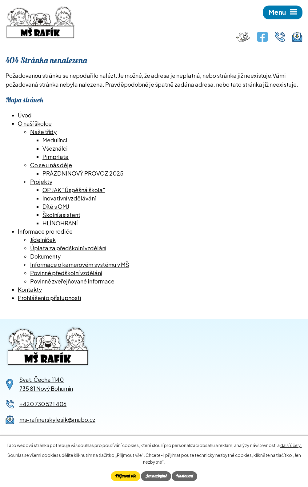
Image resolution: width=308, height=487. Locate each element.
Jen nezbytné (156, 476)
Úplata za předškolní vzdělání (68, 247)
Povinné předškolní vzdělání (66, 272)
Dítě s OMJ (55, 206)
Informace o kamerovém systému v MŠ (79, 264)
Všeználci (55, 148)
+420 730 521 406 (42, 403)
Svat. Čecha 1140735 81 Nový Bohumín (46, 384)
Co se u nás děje (51, 164)
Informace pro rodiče (45, 231)
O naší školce (35, 123)
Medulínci (54, 140)
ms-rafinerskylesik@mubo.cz (57, 419)
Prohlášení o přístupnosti (49, 297)
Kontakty (30, 289)
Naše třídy (43, 131)
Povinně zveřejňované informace (72, 281)
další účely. (291, 445)
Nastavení (184, 476)
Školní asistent (61, 214)
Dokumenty (45, 256)
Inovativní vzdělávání (69, 198)
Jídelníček (43, 239)
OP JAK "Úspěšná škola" (73, 189)
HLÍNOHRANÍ (60, 223)
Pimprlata (55, 156)
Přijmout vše (125, 476)
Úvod (25, 115)
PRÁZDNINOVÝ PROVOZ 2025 (82, 173)
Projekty (41, 181)
